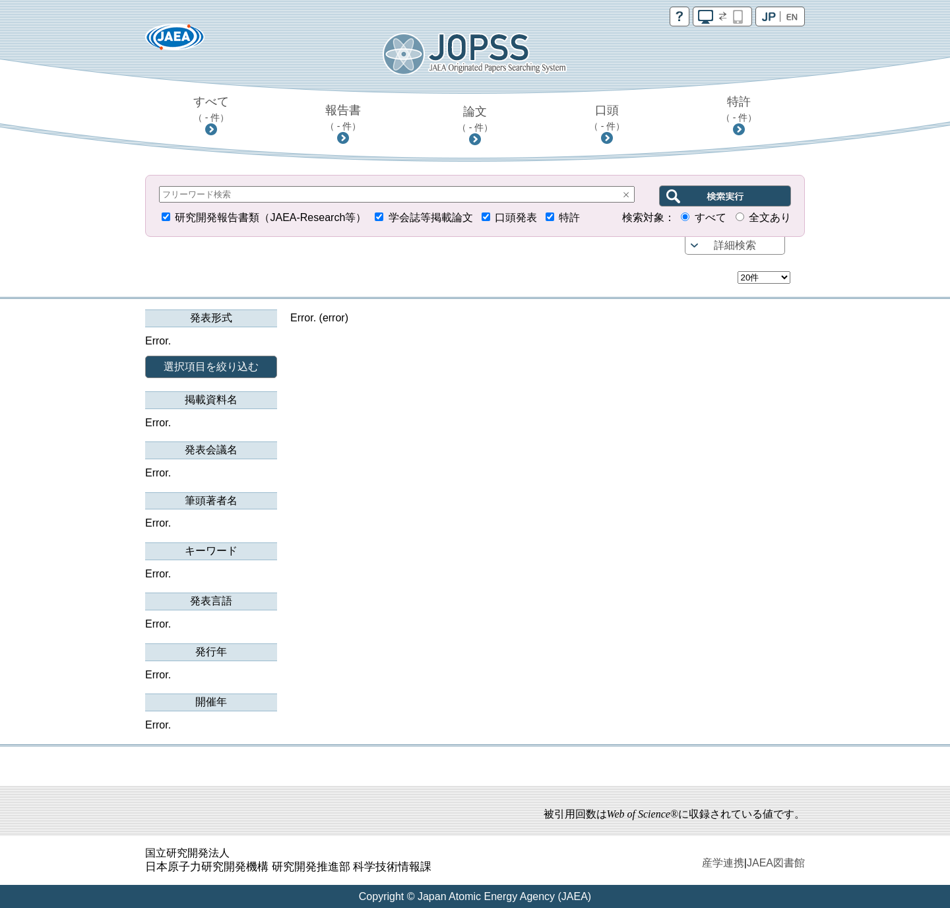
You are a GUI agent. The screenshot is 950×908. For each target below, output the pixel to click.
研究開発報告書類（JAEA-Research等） (270, 217)
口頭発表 (516, 217)
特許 (739, 109)
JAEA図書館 (776, 862)
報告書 (343, 117)
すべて (211, 109)
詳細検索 (735, 245)
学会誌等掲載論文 (431, 217)
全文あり (770, 217)
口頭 (607, 117)
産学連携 (723, 862)
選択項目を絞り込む (211, 366)
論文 (475, 119)
